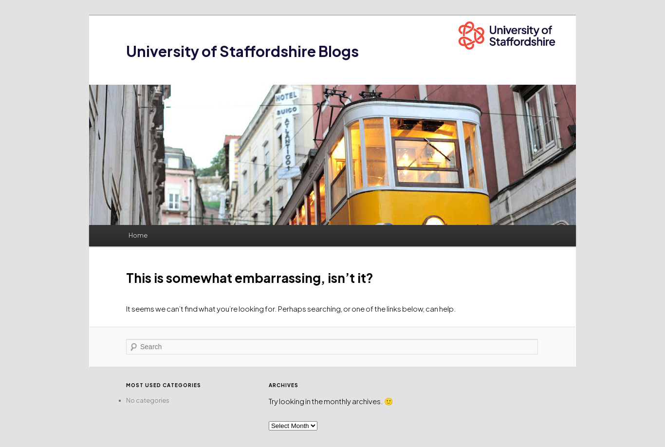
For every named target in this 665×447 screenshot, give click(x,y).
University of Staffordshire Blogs (242, 51)
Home (138, 235)
